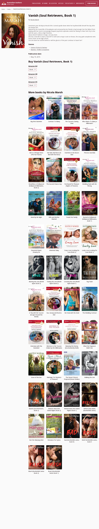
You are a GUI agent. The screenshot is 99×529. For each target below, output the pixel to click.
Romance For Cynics (54, 440)
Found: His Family (71, 217)
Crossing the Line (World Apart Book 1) (71, 282)
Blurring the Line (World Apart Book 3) (36, 282)
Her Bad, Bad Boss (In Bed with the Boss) (54, 153)
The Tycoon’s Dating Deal (71, 122)
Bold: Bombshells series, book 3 (89, 441)
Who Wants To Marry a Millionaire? (89, 122)
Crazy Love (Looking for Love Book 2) (71, 251)
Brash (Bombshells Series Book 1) (54, 472)
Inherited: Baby (54, 250)
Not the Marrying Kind (36, 440)
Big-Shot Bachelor (36, 121)
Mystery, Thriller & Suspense (41, 50)
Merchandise (80, 3)
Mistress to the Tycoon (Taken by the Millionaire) (54, 347)
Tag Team (89, 281)
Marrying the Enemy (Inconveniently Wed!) (72, 347)
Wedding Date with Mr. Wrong (89, 185)
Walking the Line (89, 377)
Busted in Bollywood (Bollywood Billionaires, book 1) (89, 219)
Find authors (36, 3)
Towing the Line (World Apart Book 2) (54, 282)
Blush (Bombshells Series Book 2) (36, 472)
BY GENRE (44, 3)
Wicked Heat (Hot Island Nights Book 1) (71, 409)
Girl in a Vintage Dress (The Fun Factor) (36, 153)
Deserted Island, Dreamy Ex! (36, 251)
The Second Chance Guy (54, 184)
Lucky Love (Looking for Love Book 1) (89, 251)
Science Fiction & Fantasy (40, 47)
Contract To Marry (54, 121)
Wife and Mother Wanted (54, 218)
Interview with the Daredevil (36, 347)
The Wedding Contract (89, 313)
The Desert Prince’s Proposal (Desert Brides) (72, 378)
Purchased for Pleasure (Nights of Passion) (71, 185)
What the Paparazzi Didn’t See (89, 347)
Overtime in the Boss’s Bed (72, 153)
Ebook (31, 69)
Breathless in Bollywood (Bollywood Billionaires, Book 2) (36, 185)
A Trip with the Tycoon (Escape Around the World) (36, 314)
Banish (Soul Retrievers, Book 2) (36, 409)
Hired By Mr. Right (36, 217)
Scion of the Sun (36, 377)
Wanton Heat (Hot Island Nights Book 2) (54, 409)
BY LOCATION (53, 3)
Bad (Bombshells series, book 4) (71, 441)
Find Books (91, 3)
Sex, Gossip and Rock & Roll (54, 314)
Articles (61, 3)
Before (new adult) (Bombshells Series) (89, 409)
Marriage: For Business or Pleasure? (54, 378)
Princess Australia (89, 152)
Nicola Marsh (35, 20)
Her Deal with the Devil (71, 313)
